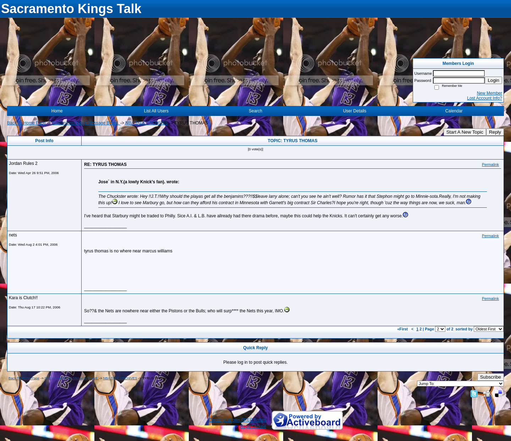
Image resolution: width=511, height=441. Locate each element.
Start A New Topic (464, 132)
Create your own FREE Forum (237, 420)
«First (403, 329)
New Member (489, 93)
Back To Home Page (26, 123)
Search (255, 110)
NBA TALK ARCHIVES (146, 123)
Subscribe (490, 377)
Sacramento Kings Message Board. (86, 123)
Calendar (454, 110)
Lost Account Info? (484, 98)
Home (57, 110)
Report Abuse (253, 426)
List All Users (156, 110)
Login (493, 80)
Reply (495, 132)
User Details (354, 110)
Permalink (490, 164)
